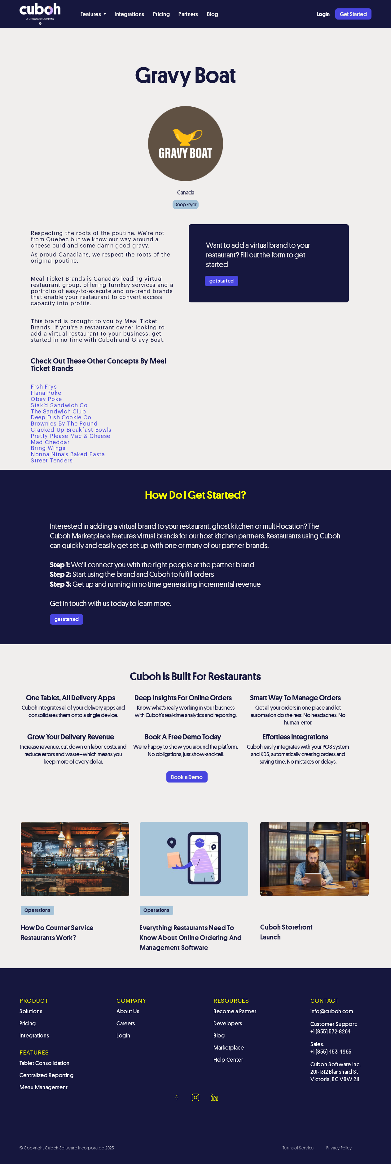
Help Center (228, 1059)
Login (123, 1035)
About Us (127, 1011)
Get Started (353, 14)
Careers (125, 1023)
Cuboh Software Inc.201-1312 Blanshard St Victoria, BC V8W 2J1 (335, 1071)
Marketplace (228, 1047)
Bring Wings (48, 448)
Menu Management (44, 1087)
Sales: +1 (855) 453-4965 (331, 1047)
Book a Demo (187, 777)
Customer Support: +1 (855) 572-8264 (333, 1027)
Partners (188, 14)
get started (221, 281)
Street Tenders (52, 460)
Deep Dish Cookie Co (61, 417)
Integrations (129, 14)
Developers (227, 1023)
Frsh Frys (44, 387)
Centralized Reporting (47, 1075)
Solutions (31, 1011)
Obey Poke (46, 399)
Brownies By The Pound (64, 423)
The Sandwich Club (58, 411)
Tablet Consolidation (45, 1063)
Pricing (161, 14)
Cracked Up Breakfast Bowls (71, 430)
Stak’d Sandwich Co (59, 405)
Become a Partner (234, 1011)
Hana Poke (46, 393)
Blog (212, 14)
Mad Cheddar (50, 442)
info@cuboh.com (332, 1011)
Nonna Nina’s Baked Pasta (68, 454)
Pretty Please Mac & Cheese (70, 436)
